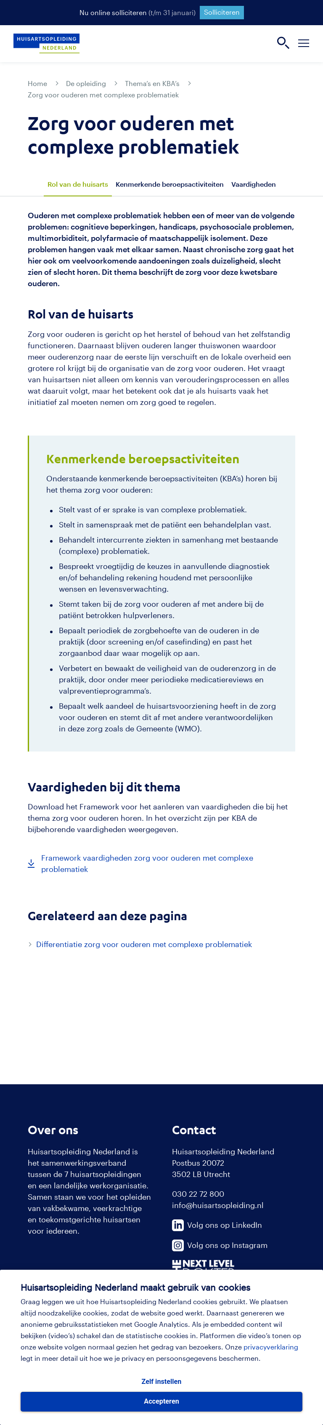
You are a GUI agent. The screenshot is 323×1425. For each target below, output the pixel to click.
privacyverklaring (271, 1347)
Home (37, 83)
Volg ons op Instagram (219, 1245)
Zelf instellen (162, 1382)
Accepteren (161, 1401)
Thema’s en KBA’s (152, 83)
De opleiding (86, 83)
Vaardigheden (253, 184)
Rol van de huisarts (78, 184)
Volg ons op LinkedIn (217, 1224)
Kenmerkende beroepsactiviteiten (170, 184)
